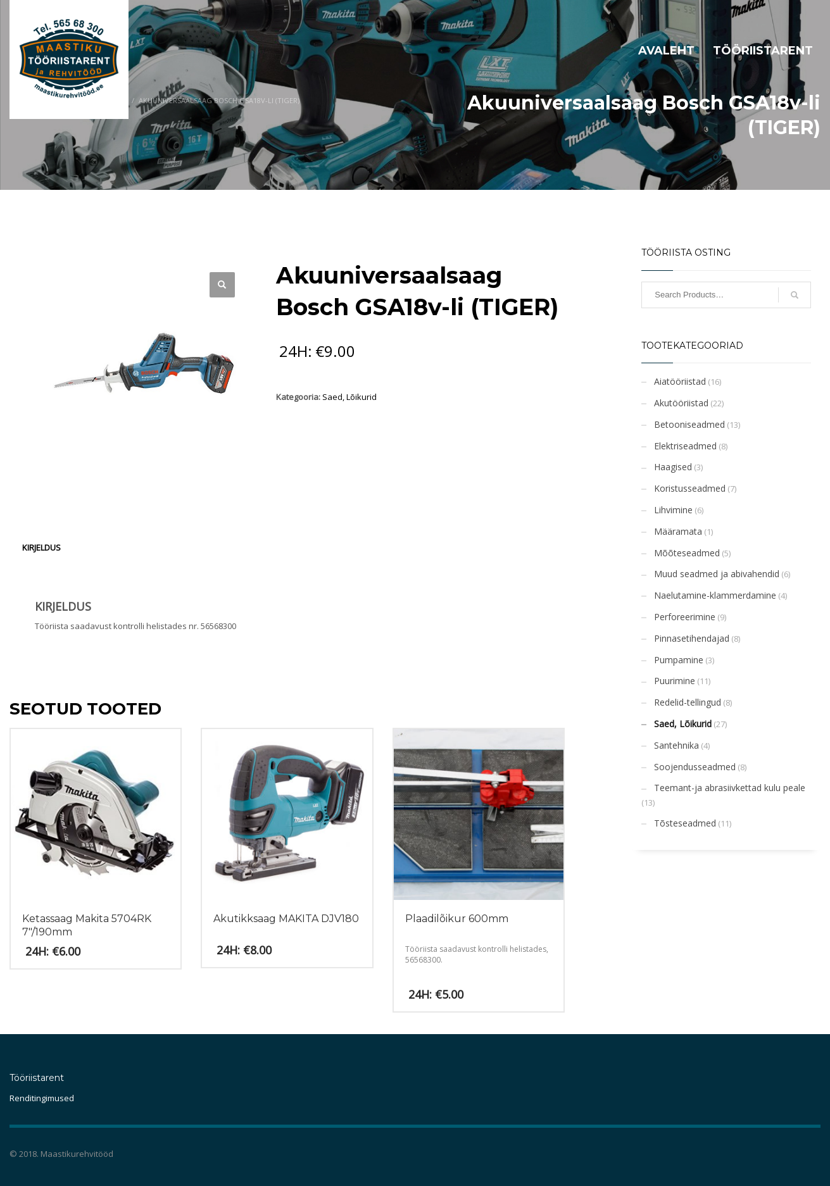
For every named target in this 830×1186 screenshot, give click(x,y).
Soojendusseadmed (695, 767)
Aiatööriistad (680, 381)
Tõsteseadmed (685, 823)
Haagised (673, 467)
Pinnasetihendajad (691, 638)
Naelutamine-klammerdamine (715, 595)
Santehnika (676, 745)
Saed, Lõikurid (349, 397)
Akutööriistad (681, 403)
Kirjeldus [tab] (41, 547)
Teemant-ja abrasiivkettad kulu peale (729, 788)
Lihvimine (673, 510)
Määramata (678, 531)
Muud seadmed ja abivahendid (716, 574)
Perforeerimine (684, 617)
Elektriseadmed (685, 446)
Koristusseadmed (690, 488)
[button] (222, 284)
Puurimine (674, 681)
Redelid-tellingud (687, 702)
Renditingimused (41, 1098)
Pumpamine (678, 660)
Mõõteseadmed (687, 553)
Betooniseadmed (689, 424)
